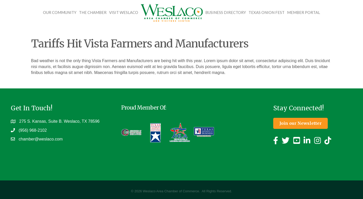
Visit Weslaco (123, 12)
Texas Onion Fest (267, 12)
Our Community (59, 12)
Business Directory (225, 12)
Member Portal (303, 12)
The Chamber (93, 12)
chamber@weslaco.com (41, 139)
